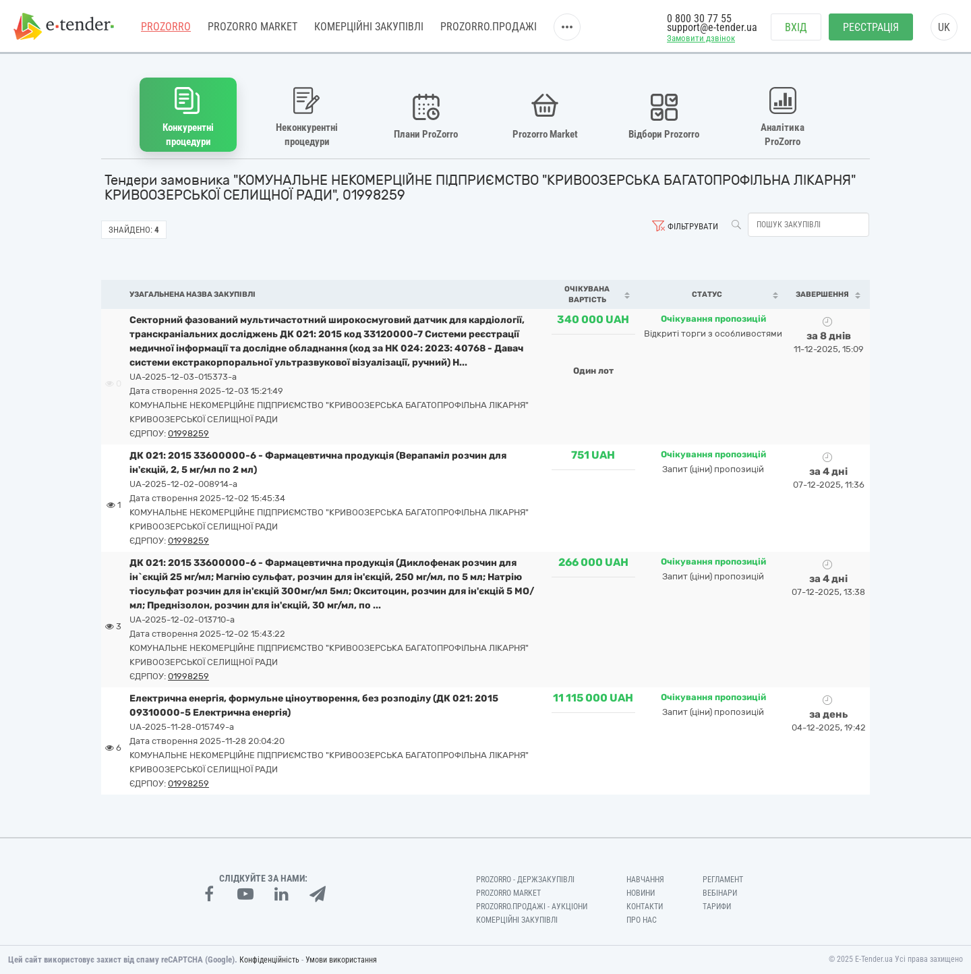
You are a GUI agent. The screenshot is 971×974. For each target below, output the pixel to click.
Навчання (645, 879)
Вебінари (720, 893)
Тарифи (717, 906)
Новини (640, 893)
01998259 (188, 433)
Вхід (796, 27)
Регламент (723, 879)
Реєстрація (871, 27)
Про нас (641, 920)
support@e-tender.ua (712, 27)
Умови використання (341, 960)
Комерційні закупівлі (368, 26)
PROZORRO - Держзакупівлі (525, 879)
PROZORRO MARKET (252, 26)
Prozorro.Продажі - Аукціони (531, 906)
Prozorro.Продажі (488, 26)
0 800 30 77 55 (699, 18)
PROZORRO (166, 26)
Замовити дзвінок (701, 38)
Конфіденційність (269, 960)
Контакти (644, 906)
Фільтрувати (693, 226)
